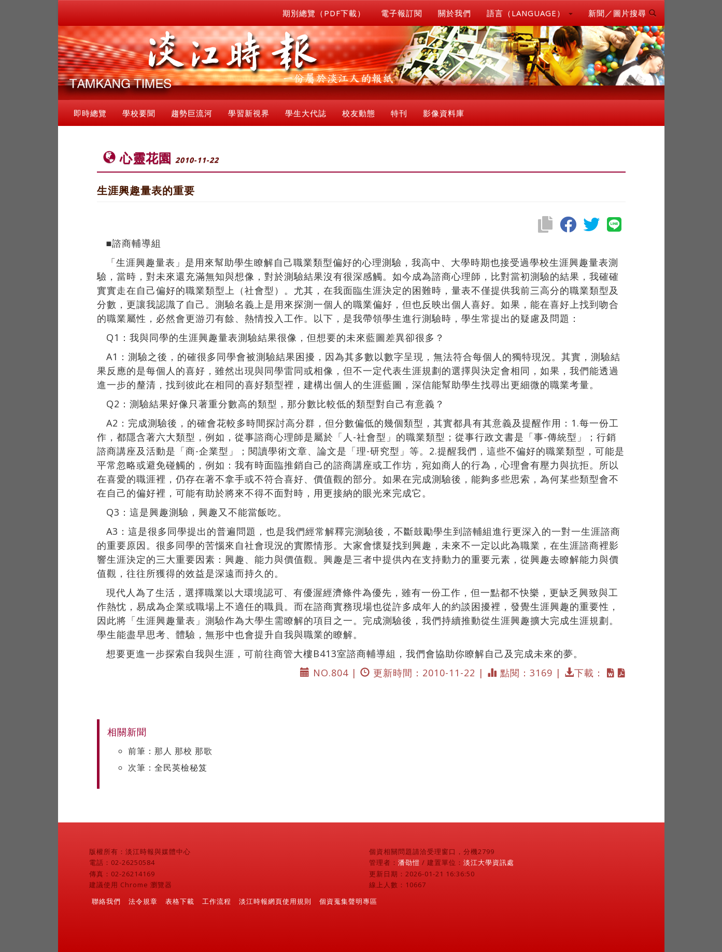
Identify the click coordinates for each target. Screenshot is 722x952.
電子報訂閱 (401, 13)
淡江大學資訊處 (488, 862)
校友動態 (358, 113)
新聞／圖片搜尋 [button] (622, 13)
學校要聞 (138, 113)
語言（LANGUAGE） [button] (530, 13)
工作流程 (216, 901)
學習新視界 (249, 113)
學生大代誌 (306, 113)
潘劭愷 (409, 862)
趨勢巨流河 (192, 113)
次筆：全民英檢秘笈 (167, 767)
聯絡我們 (106, 901)
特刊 (399, 113)
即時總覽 (90, 113)
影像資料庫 (443, 113)
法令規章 (143, 901)
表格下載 (179, 901)
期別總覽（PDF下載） (323, 13)
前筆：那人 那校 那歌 (170, 751)
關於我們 (454, 13)
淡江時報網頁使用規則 (275, 901)
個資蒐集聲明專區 (348, 901)
